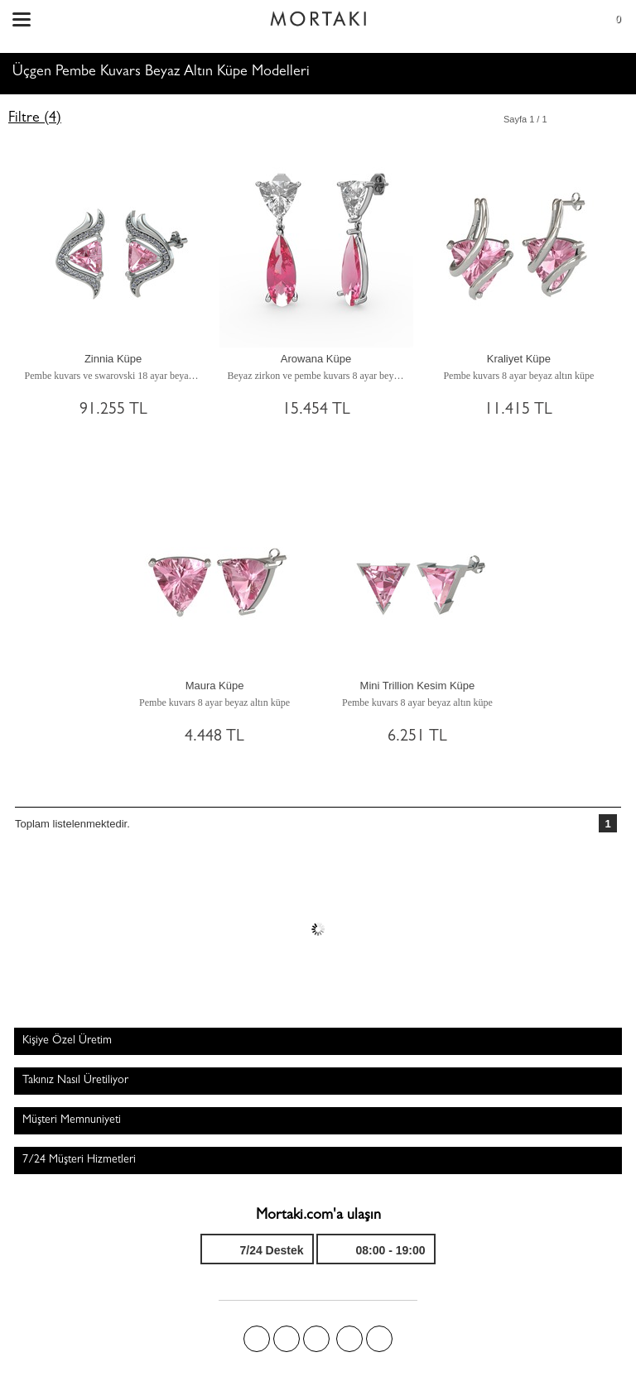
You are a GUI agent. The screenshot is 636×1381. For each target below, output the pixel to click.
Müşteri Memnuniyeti (71, 1120)
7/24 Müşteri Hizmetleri (79, 1160)
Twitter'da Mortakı (286, 1339)
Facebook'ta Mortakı (256, 1339)
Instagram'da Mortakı (349, 1339)
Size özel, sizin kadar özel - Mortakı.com (318, 15)
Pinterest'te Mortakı (316, 1339)
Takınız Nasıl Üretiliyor (75, 1080)
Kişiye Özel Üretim (67, 1041)
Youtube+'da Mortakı (379, 1339)
